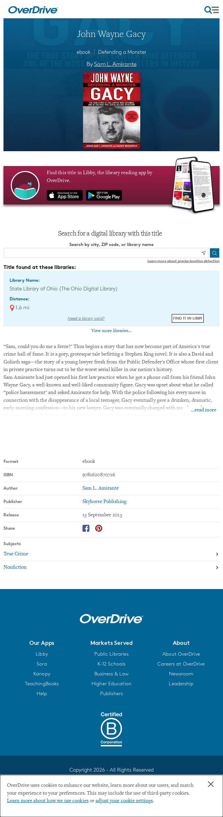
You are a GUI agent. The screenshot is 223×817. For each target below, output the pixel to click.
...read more (203, 410)
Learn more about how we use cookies (48, 801)
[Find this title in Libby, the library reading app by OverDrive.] (111, 185)
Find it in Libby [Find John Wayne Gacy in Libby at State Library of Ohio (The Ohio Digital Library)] (187, 318)
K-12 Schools (111, 664)
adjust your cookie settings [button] (124, 801)
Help (42, 693)
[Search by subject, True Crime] (111, 554)
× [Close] (210, 784)
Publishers (111, 693)
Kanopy (41, 674)
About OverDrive (181, 654)
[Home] (33, 9)
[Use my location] (203, 253)
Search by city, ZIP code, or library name (111, 244)
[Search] (214, 253)
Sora (42, 664)
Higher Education (111, 683)
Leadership (181, 683)
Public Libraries (111, 654)
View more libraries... (111, 331)
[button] (41, 642)
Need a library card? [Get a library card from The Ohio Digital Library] (86, 318)
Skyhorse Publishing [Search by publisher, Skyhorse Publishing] (104, 501)
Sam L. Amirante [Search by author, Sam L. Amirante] (115, 63)
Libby (42, 654)
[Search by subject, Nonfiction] (111, 567)
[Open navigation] (211, 10)
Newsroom (181, 674)
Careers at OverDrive (181, 664)
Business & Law (111, 674)
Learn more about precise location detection (184, 261)
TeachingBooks (42, 683)
